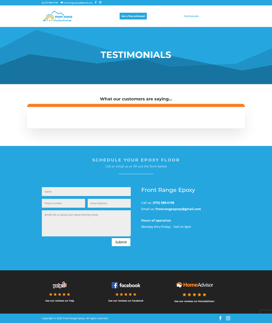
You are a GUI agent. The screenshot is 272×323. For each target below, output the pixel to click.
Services (156, 16)
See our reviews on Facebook (125, 300)
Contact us (223, 16)
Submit (121, 242)
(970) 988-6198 (163, 203)
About (206, 16)
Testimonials (191, 16)
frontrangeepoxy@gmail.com (178, 209)
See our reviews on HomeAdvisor (194, 301)
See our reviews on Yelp (59, 300)
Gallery (172, 16)
